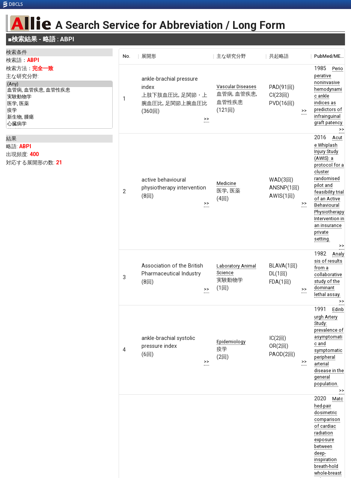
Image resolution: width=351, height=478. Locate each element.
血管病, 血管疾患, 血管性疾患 (59, 90)
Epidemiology (231, 341)
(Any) (59, 84)
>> (206, 119)
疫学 (59, 110)
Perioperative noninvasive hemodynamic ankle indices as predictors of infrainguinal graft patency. (328, 96)
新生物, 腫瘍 (59, 117)
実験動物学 (59, 97)
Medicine (226, 183)
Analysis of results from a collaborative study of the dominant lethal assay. (329, 274)
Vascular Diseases (236, 86)
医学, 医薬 (59, 104)
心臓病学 (59, 124)
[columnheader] (128, 56)
